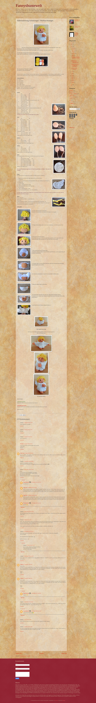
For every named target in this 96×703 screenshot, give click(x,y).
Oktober (73, 51)
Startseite (41, 653)
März (73, 78)
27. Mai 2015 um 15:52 (27, 519)
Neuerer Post (19, 653)
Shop (70, 100)
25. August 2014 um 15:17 (28, 436)
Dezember (73, 48)
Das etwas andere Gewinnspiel (74, 69)
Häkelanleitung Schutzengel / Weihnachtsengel (74, 61)
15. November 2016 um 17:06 (28, 556)
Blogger (64, 700)
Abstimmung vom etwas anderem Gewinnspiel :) (75, 58)
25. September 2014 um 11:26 (36, 482)
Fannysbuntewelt (29, 5)
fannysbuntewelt (26, 482)
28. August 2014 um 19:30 (28, 453)
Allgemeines (71, 95)
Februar (73, 80)
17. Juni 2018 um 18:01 (27, 619)
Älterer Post (64, 653)
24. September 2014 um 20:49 (29, 469)
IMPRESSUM (71, 127)
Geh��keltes (71, 103)
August (73, 55)
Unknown (22, 564)
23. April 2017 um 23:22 (28, 564)
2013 (72, 84)
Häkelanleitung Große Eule (77, 20)
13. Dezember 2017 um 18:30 (36, 593)
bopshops (56, 700)
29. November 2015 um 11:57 (28, 531)
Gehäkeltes (71, 90)
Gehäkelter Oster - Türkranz (77, 27)
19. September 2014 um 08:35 (29, 461)
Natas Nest (22, 453)
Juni (72, 73)
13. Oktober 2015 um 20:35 (32, 487)
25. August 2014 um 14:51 (28, 429)
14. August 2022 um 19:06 (28, 626)
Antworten (22, 440)
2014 (72, 46)
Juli (72, 71)
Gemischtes (71, 101)
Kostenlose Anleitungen (73, 93)
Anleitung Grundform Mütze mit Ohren (76, 34)
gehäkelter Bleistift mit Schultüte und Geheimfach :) (75, 65)
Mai (72, 75)
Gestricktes (71, 98)
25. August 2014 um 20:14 (28, 443)
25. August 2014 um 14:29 (28, 422)
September (73, 53)
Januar (73, 82)
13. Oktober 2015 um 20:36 (32, 495)
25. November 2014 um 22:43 (28, 511)
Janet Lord (25, 487)
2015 (72, 44)
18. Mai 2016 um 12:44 (30, 545)
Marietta (21, 443)
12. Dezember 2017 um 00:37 (28, 601)
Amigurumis (71, 92)
